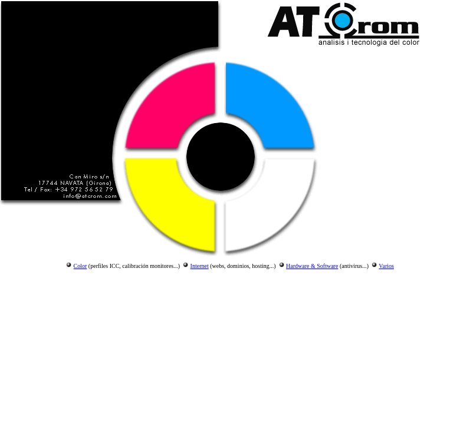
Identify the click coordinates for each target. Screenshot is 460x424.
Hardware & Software (312, 266)
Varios (386, 266)
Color (80, 266)
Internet (199, 266)
